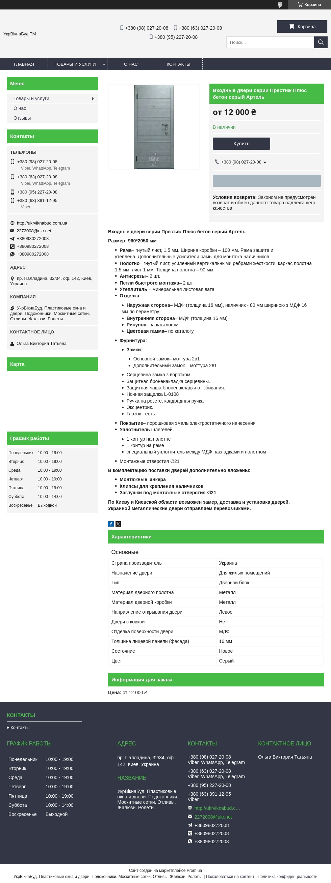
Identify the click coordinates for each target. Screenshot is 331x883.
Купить (241, 143)
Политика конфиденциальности (287, 876)
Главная (24, 64)
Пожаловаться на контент (230, 876)
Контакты (178, 64)
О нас (131, 64)
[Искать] (321, 42)
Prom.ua (194, 870)
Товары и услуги (75, 64)
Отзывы (22, 118)
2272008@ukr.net (34, 230)
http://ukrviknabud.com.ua (42, 223)
